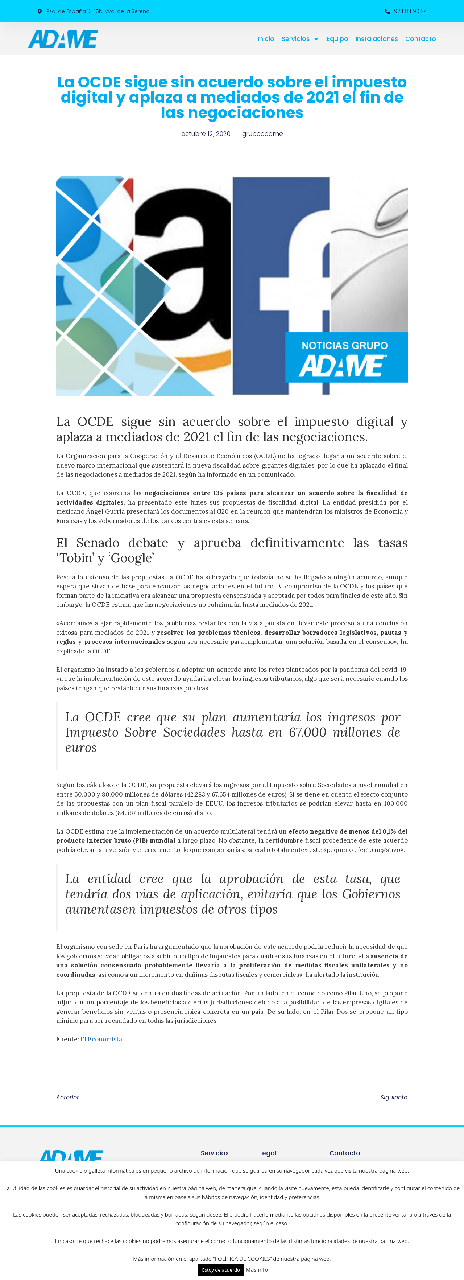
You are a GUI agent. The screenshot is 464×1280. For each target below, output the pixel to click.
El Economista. (102, 1039)
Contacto (420, 38)
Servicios (300, 38)
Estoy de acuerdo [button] (221, 1270)
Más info (257, 1269)
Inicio (266, 38)
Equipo (337, 38)
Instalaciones (377, 38)
